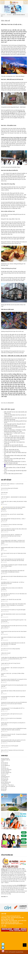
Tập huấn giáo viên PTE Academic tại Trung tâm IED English (13, 609)
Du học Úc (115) (4, 773)
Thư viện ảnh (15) (5, 783)
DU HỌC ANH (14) (5, 771)
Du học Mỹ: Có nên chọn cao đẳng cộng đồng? (10, 648)
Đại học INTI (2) (4, 778)
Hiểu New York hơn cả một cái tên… (12, 451)
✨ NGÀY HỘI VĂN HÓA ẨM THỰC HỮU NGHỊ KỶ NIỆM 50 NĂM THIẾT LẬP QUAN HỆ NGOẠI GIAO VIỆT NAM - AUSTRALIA (13, 508)
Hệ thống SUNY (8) (5, 776)
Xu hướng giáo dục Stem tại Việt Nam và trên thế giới (11, 524)
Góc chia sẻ (9, 14)
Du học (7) (3, 766)
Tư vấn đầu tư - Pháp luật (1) (7, 785)
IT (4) (2, 761)
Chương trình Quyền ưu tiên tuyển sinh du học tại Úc (11, 713)
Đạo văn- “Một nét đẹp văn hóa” (11, 449)
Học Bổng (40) (4, 780)
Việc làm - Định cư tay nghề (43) (8, 786)
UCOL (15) (3, 775)
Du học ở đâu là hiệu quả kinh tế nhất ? (13, 473)
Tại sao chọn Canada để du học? (12, 440)
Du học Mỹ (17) (4, 764)
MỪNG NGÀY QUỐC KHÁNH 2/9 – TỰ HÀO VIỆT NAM (12, 483)
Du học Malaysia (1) (5, 765)
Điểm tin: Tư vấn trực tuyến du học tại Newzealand (11, 718)
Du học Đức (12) (4, 768)
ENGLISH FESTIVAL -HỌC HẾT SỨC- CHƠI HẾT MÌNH (12, 514)
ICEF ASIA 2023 (4, 492)
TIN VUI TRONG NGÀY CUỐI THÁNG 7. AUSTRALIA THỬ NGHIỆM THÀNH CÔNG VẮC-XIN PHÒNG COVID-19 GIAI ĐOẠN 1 (13, 542)
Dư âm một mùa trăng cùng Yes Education (9, 488)
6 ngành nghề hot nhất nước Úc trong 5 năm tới (10, 663)
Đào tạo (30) (3, 789)
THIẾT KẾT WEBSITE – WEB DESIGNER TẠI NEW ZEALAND (13, 497)
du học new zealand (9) (6, 769)
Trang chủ (3, 14)
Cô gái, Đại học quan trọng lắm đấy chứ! (13, 445)
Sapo (22, 951)
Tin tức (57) (3, 790)
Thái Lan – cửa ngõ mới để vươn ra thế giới (14, 436)
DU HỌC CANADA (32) (6, 772)
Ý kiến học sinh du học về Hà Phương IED (9, 745)
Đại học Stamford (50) (6, 782)
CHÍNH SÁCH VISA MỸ (5, 653)
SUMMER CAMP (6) (5, 759)
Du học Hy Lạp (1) (5, 758)
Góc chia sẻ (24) (4, 779)
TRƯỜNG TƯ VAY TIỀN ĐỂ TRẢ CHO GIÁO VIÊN (11, 599)
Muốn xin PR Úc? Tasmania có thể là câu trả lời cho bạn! (12, 750)
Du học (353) (4, 787)
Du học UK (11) (4, 762)
